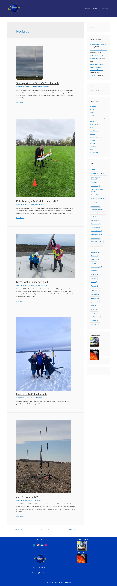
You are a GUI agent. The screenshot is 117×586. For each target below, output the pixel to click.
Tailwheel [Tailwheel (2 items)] (94, 320)
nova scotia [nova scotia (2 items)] (95, 259)
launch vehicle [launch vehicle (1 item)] (95, 238)
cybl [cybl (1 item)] (103, 213)
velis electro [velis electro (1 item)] (95, 324)
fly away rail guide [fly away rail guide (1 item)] (96, 231)
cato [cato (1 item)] (93, 199)
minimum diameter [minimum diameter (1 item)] (96, 245)
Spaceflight (105, 8)
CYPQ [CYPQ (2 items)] (93, 217)
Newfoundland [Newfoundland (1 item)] (95, 252)
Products (92, 134)
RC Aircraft (93, 140)
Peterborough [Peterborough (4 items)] (96, 267)
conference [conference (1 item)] (95, 213)
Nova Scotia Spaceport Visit (32, 281)
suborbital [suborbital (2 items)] (94, 309)
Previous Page (19, 529)
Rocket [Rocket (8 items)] (94, 286)
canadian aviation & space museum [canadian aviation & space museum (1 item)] (97, 190)
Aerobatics (93, 106)
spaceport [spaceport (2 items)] (94, 302)
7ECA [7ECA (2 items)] (93, 169)
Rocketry (97, 8)
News (35, 86)
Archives (92, 87)
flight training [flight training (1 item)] (95, 227)
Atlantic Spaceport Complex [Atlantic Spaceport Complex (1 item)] (96, 178)
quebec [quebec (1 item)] (93, 278)
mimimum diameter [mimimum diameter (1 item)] (96, 241)
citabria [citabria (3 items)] (101, 199)
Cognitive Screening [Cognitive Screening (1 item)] (97, 209)
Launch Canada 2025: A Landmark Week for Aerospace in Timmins (96, 67)
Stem (91, 149)
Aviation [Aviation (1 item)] (94, 182)
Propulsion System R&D (97, 137)
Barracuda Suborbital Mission (98, 50)
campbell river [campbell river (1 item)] (95, 186)
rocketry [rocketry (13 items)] (96, 291)
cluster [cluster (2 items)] (94, 202)
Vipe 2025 (93, 76)
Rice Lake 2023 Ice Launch (31, 394)
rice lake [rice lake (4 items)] (94, 282)
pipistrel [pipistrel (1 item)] (94, 271)
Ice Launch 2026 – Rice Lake (98, 44)
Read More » (20, 102)
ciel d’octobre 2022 (27, 497)
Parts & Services (94, 131)
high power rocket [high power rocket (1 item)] (96, 234)
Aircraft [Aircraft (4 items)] (94, 173)
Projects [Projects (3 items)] (94, 274)
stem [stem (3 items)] (93, 306)
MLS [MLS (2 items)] (93, 249)
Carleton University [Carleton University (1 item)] (97, 195)
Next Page (73, 529)
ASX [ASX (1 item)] (103, 173)
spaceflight (46, 86)
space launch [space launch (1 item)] (95, 298)
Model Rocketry (94, 125)
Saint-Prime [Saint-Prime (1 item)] (95, 295)
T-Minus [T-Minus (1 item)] (94, 313)
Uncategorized (94, 152)
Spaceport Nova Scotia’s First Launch (37, 83)
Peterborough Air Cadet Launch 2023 (37, 201)
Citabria (92, 113)
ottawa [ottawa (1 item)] (93, 263)
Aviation (89, 8)
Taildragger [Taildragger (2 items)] (95, 317)
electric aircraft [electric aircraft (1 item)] (96, 224)
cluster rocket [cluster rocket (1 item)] (95, 206)
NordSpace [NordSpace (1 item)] (94, 256)
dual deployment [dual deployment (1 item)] (96, 220)
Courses (92, 116)
